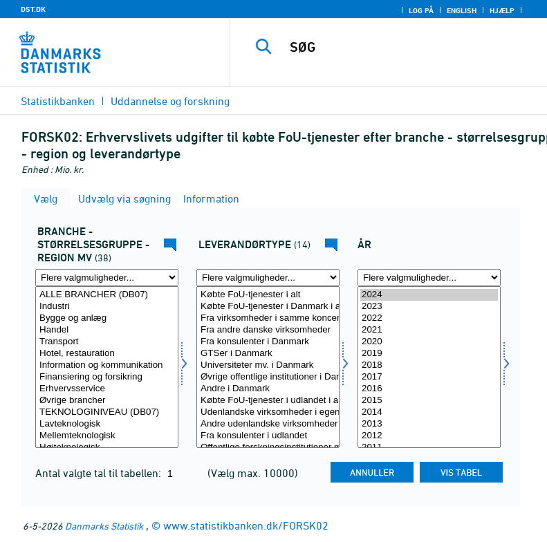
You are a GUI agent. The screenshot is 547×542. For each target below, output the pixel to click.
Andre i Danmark (268, 389)
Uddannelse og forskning (170, 101)
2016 (429, 389)
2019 (429, 353)
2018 (429, 365)
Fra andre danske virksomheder (268, 330)
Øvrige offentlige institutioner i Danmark (268, 377)
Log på (421, 10)
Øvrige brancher (107, 400)
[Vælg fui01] (106, 367)
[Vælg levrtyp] (268, 367)
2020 (429, 342)
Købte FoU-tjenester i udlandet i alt (268, 400)
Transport (107, 342)
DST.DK (33, 9)
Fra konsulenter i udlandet (268, 436)
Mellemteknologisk (107, 436)
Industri (107, 306)
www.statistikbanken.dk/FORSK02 (245, 525)
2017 (429, 377)
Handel (107, 330)
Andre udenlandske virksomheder (268, 424)
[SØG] (409, 47)
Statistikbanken (58, 101)
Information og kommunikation (107, 365)
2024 (429, 295)
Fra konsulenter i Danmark (268, 342)
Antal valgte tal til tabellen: (99, 473)
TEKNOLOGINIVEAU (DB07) (107, 412)
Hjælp (502, 10)
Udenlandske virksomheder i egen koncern (268, 412)
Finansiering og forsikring (107, 377)
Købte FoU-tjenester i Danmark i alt (268, 306)
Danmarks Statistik (104, 526)
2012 (429, 436)
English (461, 10)
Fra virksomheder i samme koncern (268, 318)
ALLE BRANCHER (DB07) (107, 295)
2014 (429, 412)
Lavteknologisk (107, 424)
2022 (429, 318)
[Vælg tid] (429, 367)
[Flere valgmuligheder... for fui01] (106, 277)
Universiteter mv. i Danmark (268, 365)
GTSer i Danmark (268, 353)
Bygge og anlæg (107, 318)
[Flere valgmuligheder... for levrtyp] (268, 277)
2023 (429, 306)
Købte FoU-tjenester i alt (268, 295)
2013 (429, 424)
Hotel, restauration (107, 353)
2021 (429, 330)
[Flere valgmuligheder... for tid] (429, 277)
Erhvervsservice (107, 389)
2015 (429, 400)
